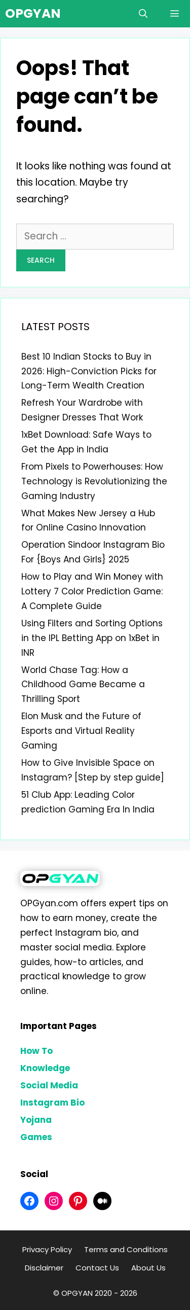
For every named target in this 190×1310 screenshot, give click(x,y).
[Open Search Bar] (143, 13)
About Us (148, 1267)
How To (36, 1051)
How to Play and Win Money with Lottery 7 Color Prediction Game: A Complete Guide (92, 591)
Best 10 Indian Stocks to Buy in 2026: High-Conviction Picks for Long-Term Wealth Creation (89, 371)
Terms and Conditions (126, 1249)
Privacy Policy (47, 1249)
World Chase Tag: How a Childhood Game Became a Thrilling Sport (83, 684)
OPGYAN (33, 13)
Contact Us (97, 1267)
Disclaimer (44, 1267)
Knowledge (45, 1068)
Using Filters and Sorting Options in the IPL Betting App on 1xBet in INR (92, 638)
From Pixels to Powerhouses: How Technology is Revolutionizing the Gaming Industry (94, 481)
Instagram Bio (52, 1102)
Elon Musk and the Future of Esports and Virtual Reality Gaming (81, 731)
